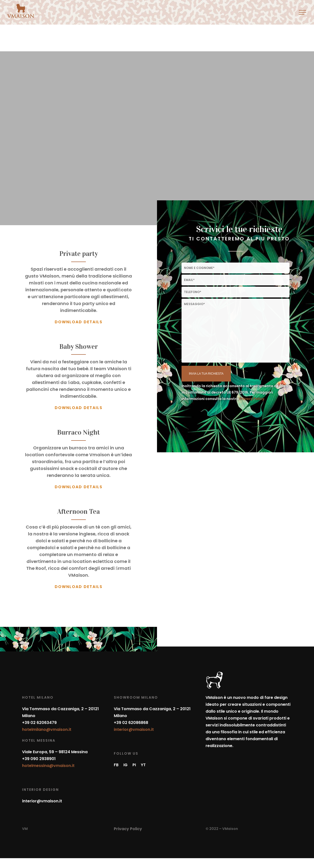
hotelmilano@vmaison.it (46, 729)
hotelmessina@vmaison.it (48, 765)
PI (134, 765)
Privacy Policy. (252, 398)
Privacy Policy (128, 829)
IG (125, 765)
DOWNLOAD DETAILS (79, 322)
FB (116, 765)
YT (143, 765)
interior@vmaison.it (42, 801)
